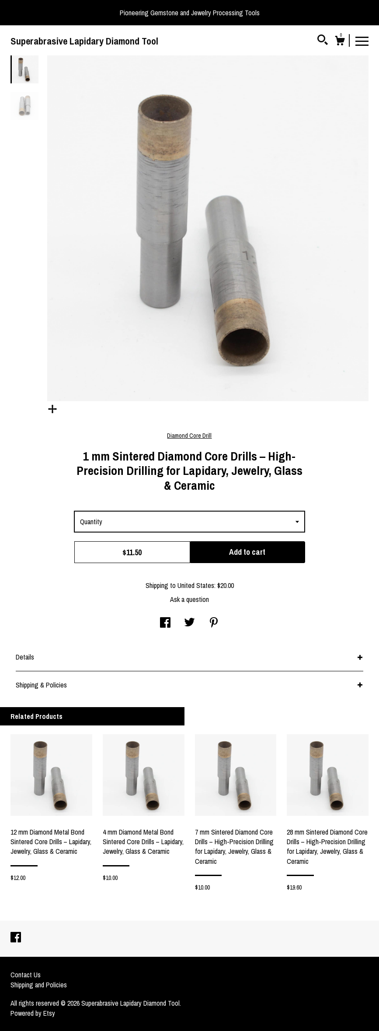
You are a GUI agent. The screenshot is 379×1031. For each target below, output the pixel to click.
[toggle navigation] (362, 40)
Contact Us (25, 974)
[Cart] (339, 41)
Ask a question (189, 599)
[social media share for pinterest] (214, 623)
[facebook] (15, 938)
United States (195, 585)
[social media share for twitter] (189, 623)
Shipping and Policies (38, 985)
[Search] (322, 41)
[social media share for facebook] (165, 623)
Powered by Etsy (32, 1013)
